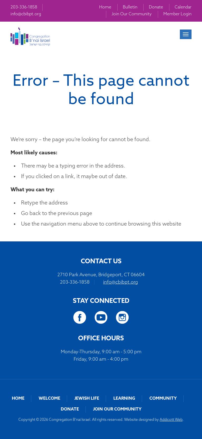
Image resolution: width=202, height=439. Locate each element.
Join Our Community (132, 14)
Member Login (177, 14)
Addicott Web (171, 420)
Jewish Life (86, 399)
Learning (124, 399)
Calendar (183, 7)
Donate (156, 7)
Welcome (49, 399)
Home (105, 7)
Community (163, 399)
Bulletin (130, 7)
